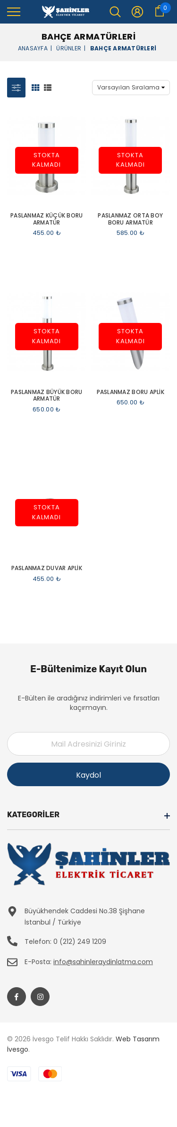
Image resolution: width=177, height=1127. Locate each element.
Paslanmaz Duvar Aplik (46, 568)
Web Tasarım (138, 1039)
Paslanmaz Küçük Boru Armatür (46, 219)
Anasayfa (33, 48)
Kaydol (88, 775)
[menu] (13, 11)
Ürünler (68, 48)
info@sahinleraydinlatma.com (103, 961)
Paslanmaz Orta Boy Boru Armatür (130, 219)
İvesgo (17, 1049)
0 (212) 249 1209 (79, 941)
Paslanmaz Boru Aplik (130, 392)
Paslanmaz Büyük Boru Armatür (46, 395)
